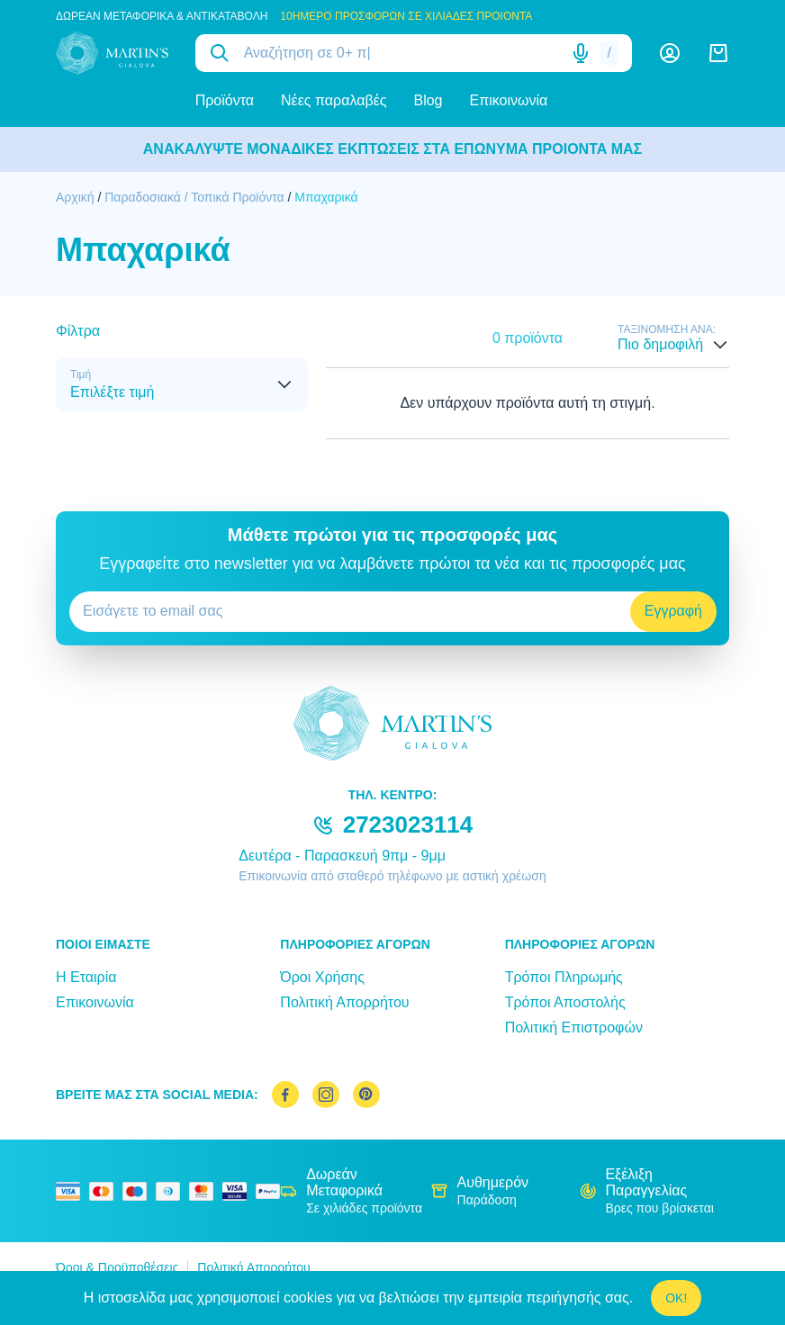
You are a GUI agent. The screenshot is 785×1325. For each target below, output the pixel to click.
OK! (676, 1298)
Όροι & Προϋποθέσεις (117, 1267)
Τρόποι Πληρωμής (564, 977)
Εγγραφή (673, 610)
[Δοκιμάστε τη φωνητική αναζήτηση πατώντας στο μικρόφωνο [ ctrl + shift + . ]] (580, 53)
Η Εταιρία (86, 977)
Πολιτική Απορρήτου (344, 1002)
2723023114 (408, 824)
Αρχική (75, 197)
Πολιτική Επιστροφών (574, 1027)
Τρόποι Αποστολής (565, 1002)
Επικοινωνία (509, 100)
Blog (427, 100)
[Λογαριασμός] (670, 53)
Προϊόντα (224, 100)
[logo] (112, 53)
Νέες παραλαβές (333, 100)
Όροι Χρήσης (322, 977)
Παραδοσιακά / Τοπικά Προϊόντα (194, 197)
